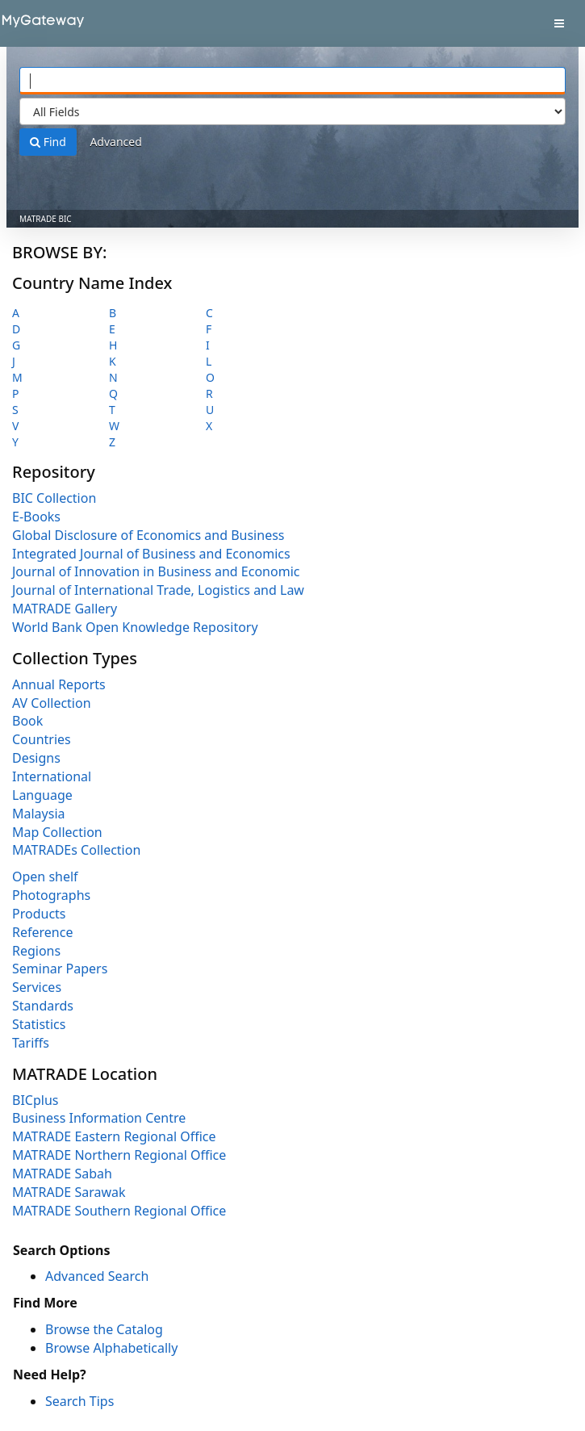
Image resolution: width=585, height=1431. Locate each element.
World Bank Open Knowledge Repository (135, 627)
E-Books (36, 516)
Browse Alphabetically (111, 1348)
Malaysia (38, 813)
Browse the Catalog (104, 1329)
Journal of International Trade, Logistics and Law (158, 590)
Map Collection (57, 832)
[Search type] (292, 111)
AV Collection (51, 703)
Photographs (51, 895)
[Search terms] (292, 80)
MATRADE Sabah (62, 1173)
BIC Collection (54, 498)
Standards (42, 1006)
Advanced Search (96, 1276)
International (51, 776)
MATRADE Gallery (64, 608)
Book (27, 721)
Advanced (115, 141)
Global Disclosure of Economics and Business (148, 535)
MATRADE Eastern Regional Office (114, 1136)
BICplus (35, 1100)
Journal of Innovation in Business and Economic (155, 571)
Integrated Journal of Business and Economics (151, 554)
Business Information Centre (99, 1118)
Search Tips (79, 1401)
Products (39, 914)
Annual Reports (59, 684)
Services (36, 987)
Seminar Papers (59, 968)
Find (48, 141)
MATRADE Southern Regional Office (119, 1211)
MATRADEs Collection (76, 850)
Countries (41, 739)
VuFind (39, 25)
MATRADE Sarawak (69, 1192)
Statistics (38, 1024)
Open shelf (45, 876)
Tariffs (30, 1043)
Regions (36, 951)
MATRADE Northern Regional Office (119, 1155)
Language (42, 795)
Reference (42, 932)
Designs (36, 758)
